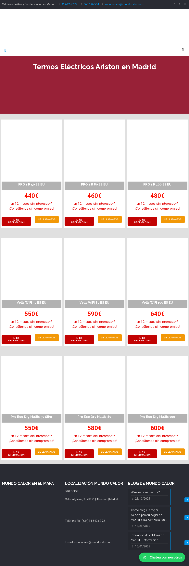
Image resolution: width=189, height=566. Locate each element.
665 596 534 (91, 4)
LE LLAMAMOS (47, 219)
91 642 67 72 (69, 4)
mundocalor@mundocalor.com (124, 4)
